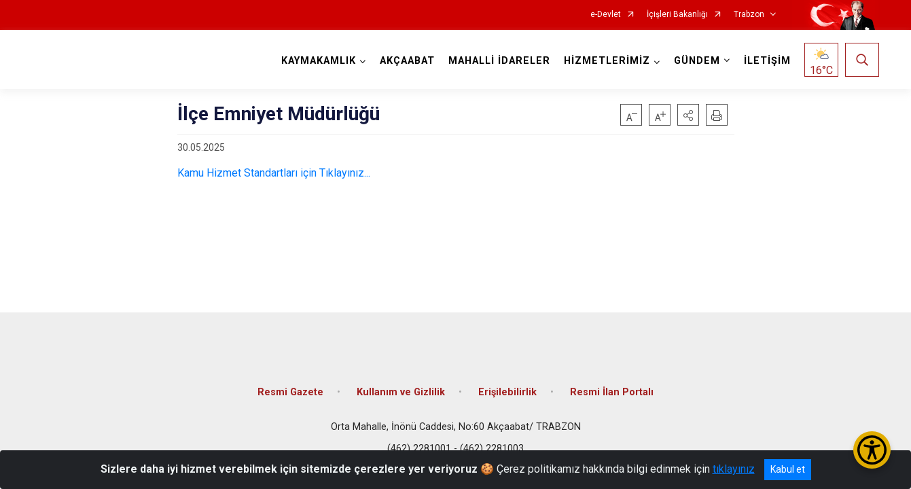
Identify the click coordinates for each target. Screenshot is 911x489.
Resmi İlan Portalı (612, 389)
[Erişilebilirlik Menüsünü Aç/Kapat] (872, 450)
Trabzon (749, 14)
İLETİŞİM (766, 61)
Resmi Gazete (290, 389)
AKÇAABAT (406, 61)
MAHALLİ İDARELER (499, 61)
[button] (688, 115)
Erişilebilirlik (507, 389)
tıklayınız (734, 469)
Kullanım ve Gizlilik (401, 389)
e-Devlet (605, 14)
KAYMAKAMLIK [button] (318, 61)
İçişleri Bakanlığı (677, 14)
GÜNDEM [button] (696, 61)
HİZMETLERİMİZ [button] (606, 61)
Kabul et (787, 469)
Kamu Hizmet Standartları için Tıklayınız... (273, 172)
